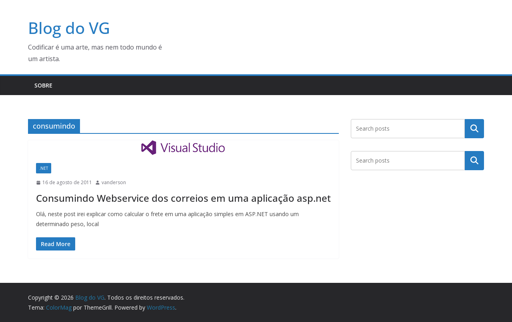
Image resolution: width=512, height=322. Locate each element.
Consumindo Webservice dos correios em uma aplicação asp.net (183, 198)
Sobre (43, 85)
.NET (43, 168)
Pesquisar (474, 128)
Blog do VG (69, 28)
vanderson (114, 182)
